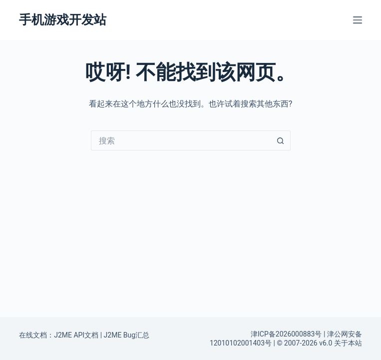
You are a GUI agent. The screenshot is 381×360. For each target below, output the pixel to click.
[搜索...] (181, 140)
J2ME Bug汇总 (127, 335)
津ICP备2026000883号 (286, 334)
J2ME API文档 (76, 335)
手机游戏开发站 (62, 19)
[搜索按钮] (281, 140)
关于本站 (348, 343)
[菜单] (357, 20)
